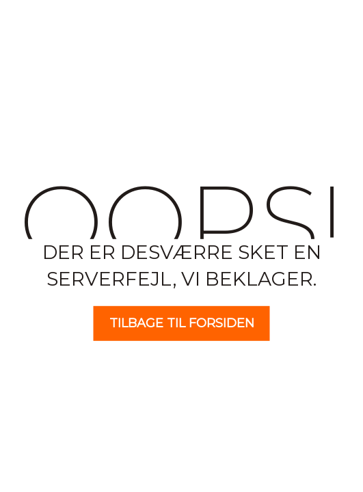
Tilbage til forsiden (181, 323)
